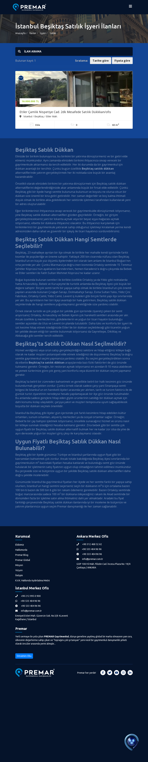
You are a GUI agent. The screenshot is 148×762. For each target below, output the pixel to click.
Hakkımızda (21, 549)
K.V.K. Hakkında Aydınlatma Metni (32, 580)
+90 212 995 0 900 (28, 596)
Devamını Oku (24, 656)
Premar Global (22, 560)
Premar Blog (21, 555)
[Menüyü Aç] (130, 7)
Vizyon (19, 570)
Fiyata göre (122, 60)
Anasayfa (20, 33)
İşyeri (43, 33)
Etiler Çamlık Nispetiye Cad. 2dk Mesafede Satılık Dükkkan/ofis (65, 112)
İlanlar (32, 33)
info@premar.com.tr (90, 559)
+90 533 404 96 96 (89, 549)
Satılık (53, 33)
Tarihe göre (101, 60)
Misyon (19, 565)
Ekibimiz (19, 544)
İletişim (19, 575)
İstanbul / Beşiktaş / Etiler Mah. (38, 116)
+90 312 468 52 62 (89, 544)
